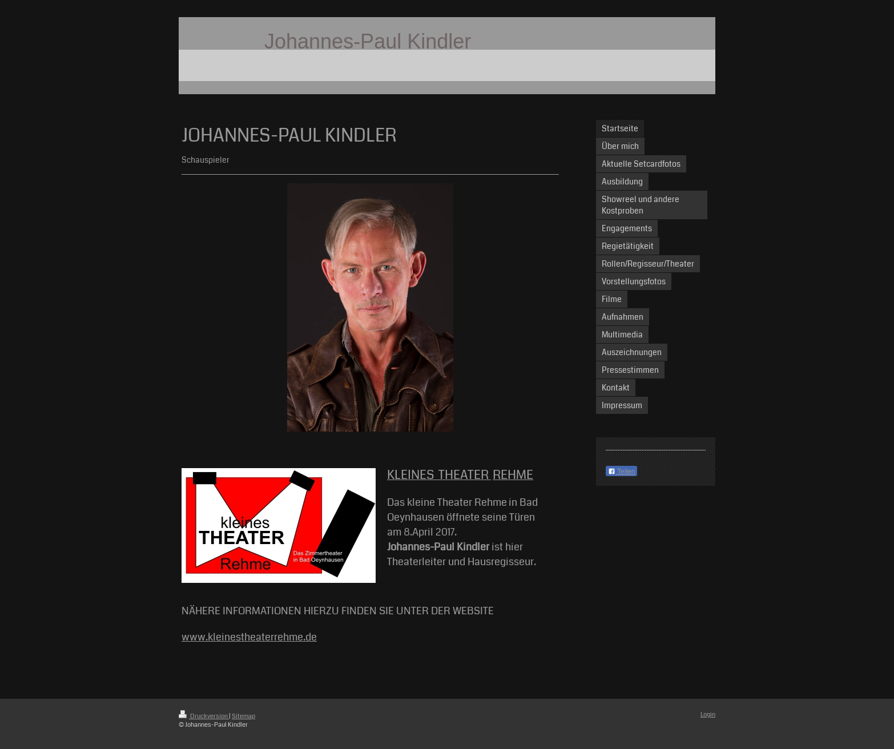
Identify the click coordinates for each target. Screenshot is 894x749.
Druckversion (204, 716)
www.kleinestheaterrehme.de (249, 637)
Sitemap (243, 716)
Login (707, 714)
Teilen (621, 472)
